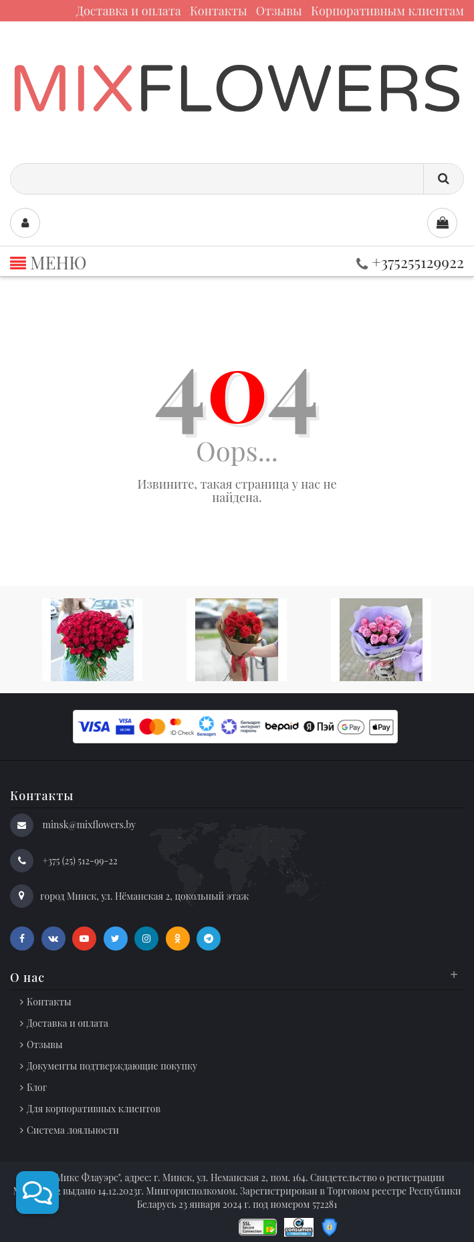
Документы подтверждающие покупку (112, 1066)
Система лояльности (73, 1130)
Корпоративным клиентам (387, 11)
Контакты (218, 11)
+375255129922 (410, 261)
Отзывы (279, 11)
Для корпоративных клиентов (93, 1108)
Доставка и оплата (128, 11)
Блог (37, 1087)
